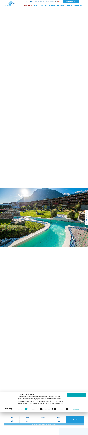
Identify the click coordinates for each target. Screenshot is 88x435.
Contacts (45, 1)
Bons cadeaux (28, 5)
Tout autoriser (76, 418)
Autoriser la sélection (76, 422)
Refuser (76, 426)
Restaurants (60, 5)
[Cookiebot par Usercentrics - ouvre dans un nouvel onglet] (9, 432)
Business (69, 5)
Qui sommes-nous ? (37, 1)
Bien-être (52, 5)
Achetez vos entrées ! (86, 217)
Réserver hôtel (70, 1)
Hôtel (36, 5)
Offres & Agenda (79, 5)
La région (51, 1)
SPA (46, 5)
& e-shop (29, 1)
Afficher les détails (75, 432)
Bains (41, 5)
